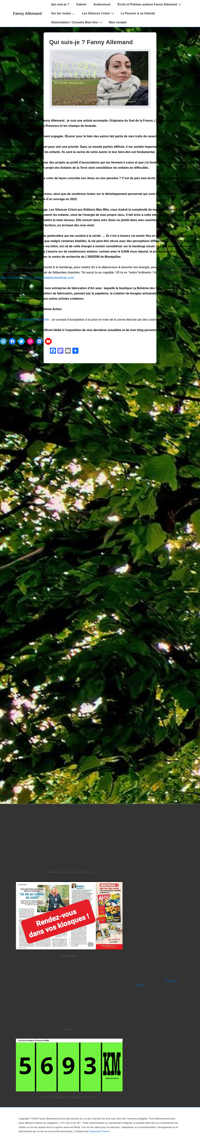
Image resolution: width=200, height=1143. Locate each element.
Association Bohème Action (42, 309)
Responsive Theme (99, 1131)
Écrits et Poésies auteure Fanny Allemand (149, 4)
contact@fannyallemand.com (21, 335)
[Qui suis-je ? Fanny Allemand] (100, 107)
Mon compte (117, 22)
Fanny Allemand (27, 13)
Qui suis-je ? (60, 4)
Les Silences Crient (98, 13)
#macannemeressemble (33, 319)
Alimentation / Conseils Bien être (77, 22)
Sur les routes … (63, 13)
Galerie (81, 4)
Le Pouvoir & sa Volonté (138, 13)
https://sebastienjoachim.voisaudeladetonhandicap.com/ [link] (37, 277)
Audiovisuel (102, 4)
